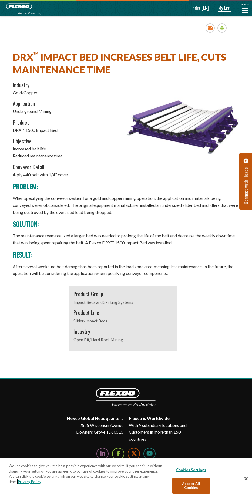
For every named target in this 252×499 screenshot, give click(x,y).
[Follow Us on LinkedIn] (102, 453)
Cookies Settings (191, 470)
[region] (126, 478)
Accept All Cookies (191, 485)
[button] (192, 8)
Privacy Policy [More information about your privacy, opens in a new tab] (29, 482)
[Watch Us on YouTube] (149, 453)
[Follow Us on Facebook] (118, 453)
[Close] (246, 479)
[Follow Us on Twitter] (134, 453)
